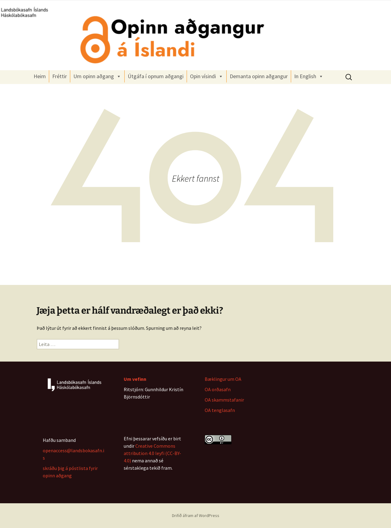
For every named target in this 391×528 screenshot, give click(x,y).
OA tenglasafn (220, 410)
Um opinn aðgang (97, 76)
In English (308, 76)
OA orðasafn (218, 389)
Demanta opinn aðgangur (259, 76)
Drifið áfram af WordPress (195, 515)
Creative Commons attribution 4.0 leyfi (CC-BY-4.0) (152, 453)
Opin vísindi (206, 76)
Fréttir (59, 76)
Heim (40, 76)
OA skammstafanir (224, 400)
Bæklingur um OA (223, 379)
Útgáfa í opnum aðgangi (156, 76)
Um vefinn (135, 379)
